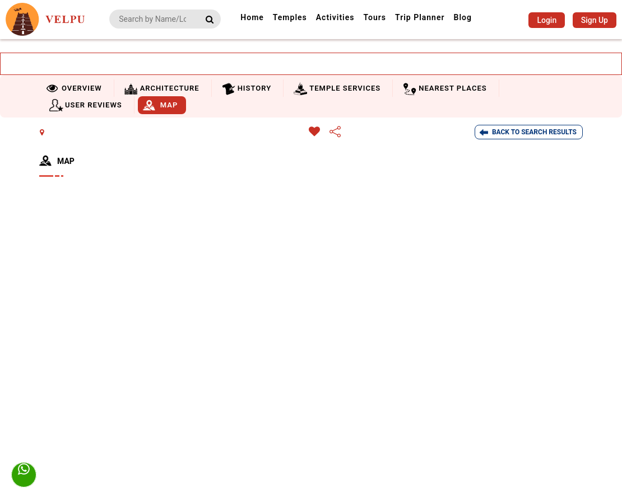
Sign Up (594, 20)
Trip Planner (420, 17)
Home (252, 17)
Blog (463, 17)
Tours (374, 17)
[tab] (74, 88)
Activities (335, 17)
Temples (290, 17)
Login (546, 20)
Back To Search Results (534, 132)
